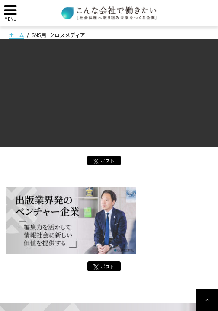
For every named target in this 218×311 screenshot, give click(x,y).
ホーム (16, 34)
